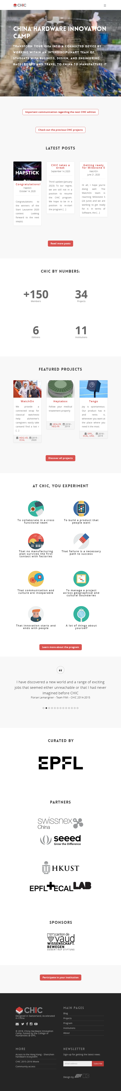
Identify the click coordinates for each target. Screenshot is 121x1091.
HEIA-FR (57, 424)
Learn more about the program (60, 647)
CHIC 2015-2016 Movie (27, 1061)
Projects (67, 1018)
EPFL (90, 433)
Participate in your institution (61, 977)
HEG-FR (55, 426)
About (66, 1032)
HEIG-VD (23, 437)
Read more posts (60, 243)
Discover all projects (60, 458)
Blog (65, 1013)
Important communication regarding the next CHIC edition (60, 111)
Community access (25, 1066)
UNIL (91, 435)
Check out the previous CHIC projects (60, 129)
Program (67, 1023)
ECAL (22, 439)
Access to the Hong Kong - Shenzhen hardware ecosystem (35, 1055)
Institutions (69, 1028)
